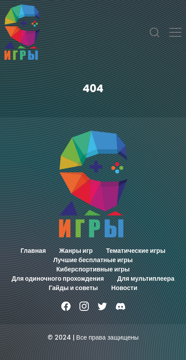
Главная (33, 250)
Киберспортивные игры (93, 269)
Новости (124, 287)
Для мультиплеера (145, 278)
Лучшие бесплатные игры (93, 259)
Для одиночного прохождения (58, 278)
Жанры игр (76, 250)
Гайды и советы (73, 287)
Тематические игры (136, 250)
